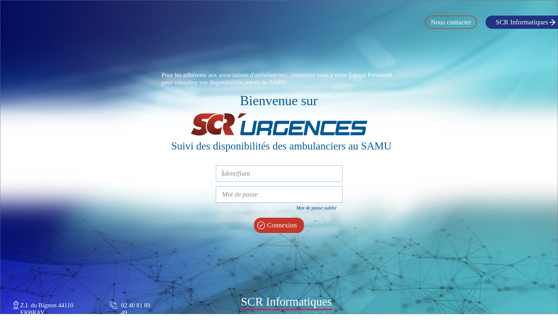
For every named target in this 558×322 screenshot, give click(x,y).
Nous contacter (451, 22)
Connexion (282, 225)
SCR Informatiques (522, 22)
